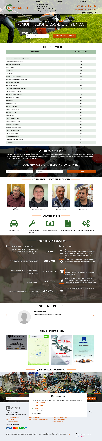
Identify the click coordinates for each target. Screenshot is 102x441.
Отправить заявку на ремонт (65, 36)
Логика (68, 434)
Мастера (59, 2)
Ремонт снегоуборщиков (59, 419)
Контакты (83, 2)
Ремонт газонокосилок (35, 417)
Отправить (82, 171)
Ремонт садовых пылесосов (59, 417)
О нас (17, 2)
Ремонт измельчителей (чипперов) (38, 419)
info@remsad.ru (89, 13)
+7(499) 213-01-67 (85, 6)
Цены (38, 2)
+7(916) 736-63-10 (85, 9)
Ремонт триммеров (57, 421)
